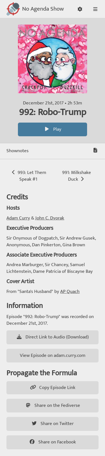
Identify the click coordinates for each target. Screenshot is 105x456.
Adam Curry (18, 218)
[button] (80, 9)
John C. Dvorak (49, 218)
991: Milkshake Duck (76, 176)
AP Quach (70, 291)
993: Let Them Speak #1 (28, 176)
